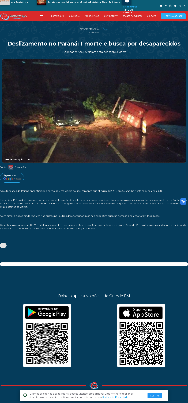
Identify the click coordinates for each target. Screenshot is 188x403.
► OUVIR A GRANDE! (173, 16)
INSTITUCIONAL (57, 16)
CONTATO (151, 16)
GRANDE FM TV (111, 16)
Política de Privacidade (115, 397)
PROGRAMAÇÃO (92, 16)
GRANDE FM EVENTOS (132, 16)
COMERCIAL (74, 16)
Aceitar (155, 395)
